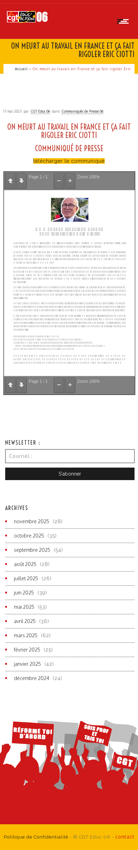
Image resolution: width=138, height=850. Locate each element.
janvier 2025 (27, 664)
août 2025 (25, 564)
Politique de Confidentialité (36, 837)
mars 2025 (25, 635)
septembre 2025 (32, 550)
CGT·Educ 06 (40, 111)
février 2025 (27, 650)
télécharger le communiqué (69, 161)
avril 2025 (25, 621)
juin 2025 (24, 593)
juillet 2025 (26, 578)
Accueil (21, 69)
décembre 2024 (31, 678)
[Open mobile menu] (124, 21)
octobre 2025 (29, 536)
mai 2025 (24, 607)
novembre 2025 (31, 521)
